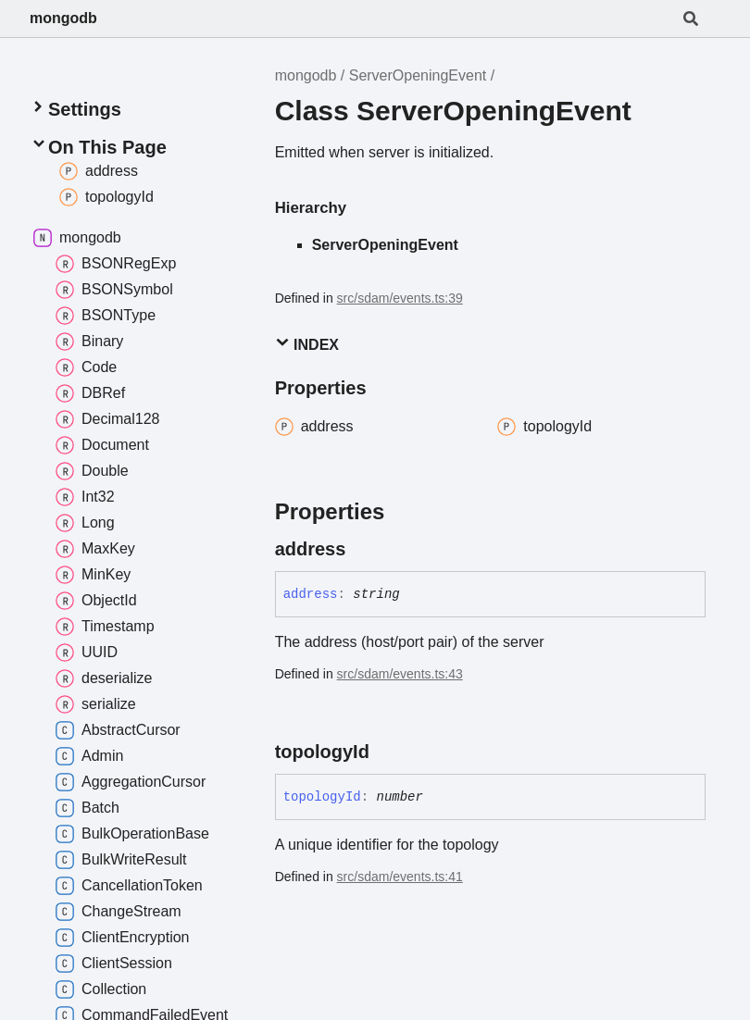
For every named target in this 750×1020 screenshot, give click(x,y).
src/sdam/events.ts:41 (400, 876)
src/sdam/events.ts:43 (400, 673)
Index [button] (307, 344)
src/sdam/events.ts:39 (400, 298)
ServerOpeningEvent (418, 75)
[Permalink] (362, 549)
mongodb (63, 18)
